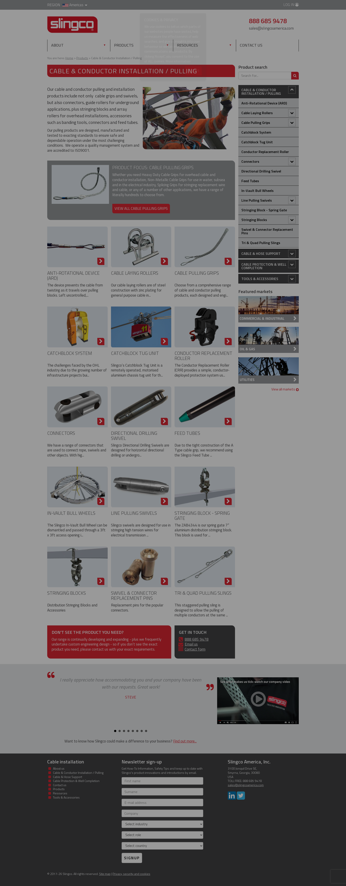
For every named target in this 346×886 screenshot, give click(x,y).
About (57, 45)
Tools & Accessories (268, 278)
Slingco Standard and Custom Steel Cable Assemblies (72, 24)
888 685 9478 (197, 639)
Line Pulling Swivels (134, 513)
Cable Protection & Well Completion (268, 266)
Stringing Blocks (66, 592)
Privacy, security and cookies (131, 873)
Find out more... (185, 741)
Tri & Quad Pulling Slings (203, 592)
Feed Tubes (187, 433)
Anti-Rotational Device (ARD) (73, 275)
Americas (74, 5)
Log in (291, 5)
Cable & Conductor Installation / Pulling (268, 91)
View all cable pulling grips (141, 208)
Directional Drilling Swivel (134, 436)
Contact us (251, 45)
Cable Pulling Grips (197, 272)
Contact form (195, 649)
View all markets (285, 389)
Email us (191, 644)
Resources (187, 45)
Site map (105, 873)
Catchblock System (69, 353)
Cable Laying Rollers (134, 272)
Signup (132, 858)
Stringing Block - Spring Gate (202, 515)
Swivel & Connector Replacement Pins (134, 595)
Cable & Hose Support (268, 253)
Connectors (61, 433)
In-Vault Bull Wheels (71, 513)
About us (58, 768)
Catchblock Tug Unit (135, 353)
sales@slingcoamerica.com (271, 28)
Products (133, 45)
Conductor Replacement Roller (203, 356)
